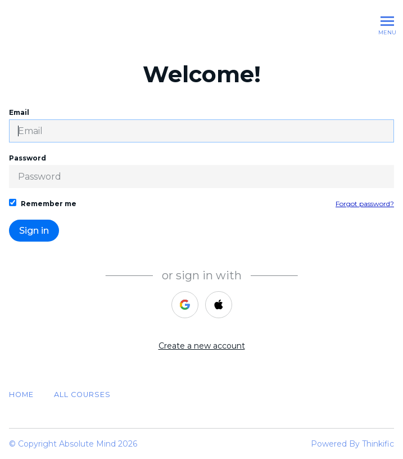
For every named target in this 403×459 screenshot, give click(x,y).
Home (21, 394)
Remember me (42, 203)
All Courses (82, 394)
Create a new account (202, 346)
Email (201, 125)
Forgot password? (365, 203)
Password (201, 171)
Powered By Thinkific (352, 444)
